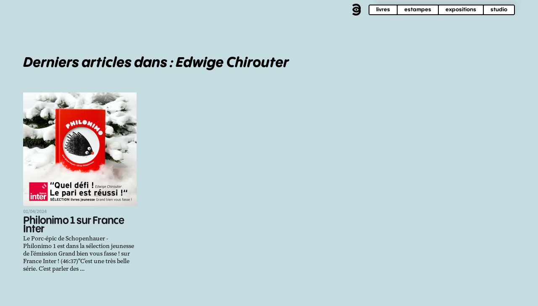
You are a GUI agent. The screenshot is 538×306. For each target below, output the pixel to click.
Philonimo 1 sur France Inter (73, 225)
